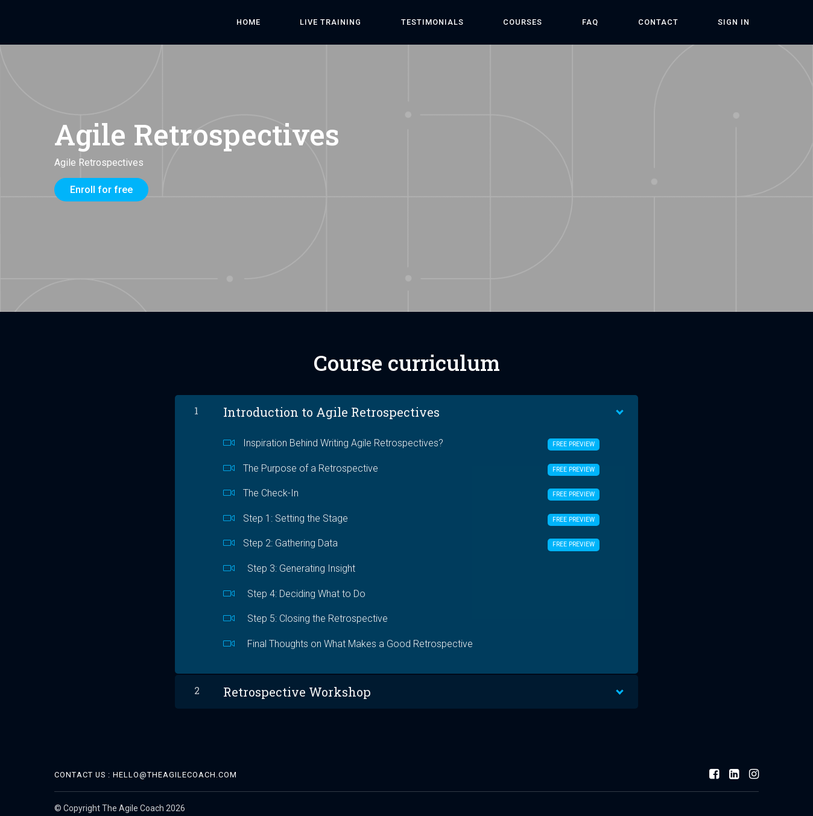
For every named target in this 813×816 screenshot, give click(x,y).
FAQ (635, 22)
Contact (685, 22)
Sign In (743, 22)
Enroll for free (101, 189)
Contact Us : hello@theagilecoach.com (145, 766)
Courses (585, 22)
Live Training (429, 22)
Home (364, 22)
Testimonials (512, 22)
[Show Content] (618, 400)
